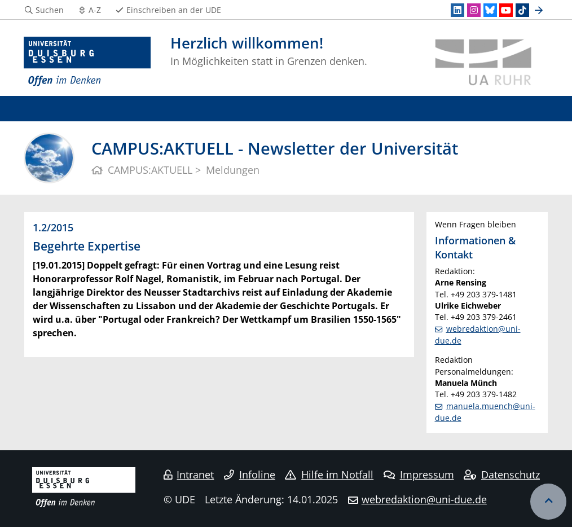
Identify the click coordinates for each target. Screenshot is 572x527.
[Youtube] (506, 10)
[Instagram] (474, 10)
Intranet (189, 474)
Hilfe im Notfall (329, 474)
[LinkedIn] (457, 10)
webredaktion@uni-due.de (424, 499)
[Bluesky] (490, 10)
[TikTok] (522, 10)
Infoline (249, 474)
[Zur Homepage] (87, 62)
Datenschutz (502, 474)
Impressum (419, 474)
